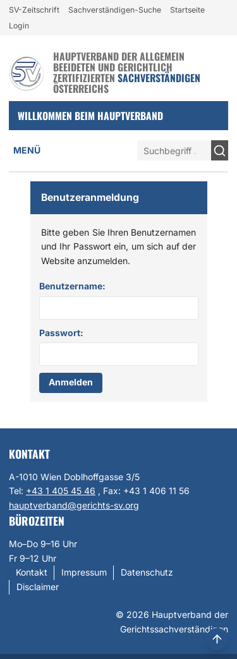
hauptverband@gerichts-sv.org (74, 505)
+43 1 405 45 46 (60, 490)
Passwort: (61, 332)
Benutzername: (72, 286)
